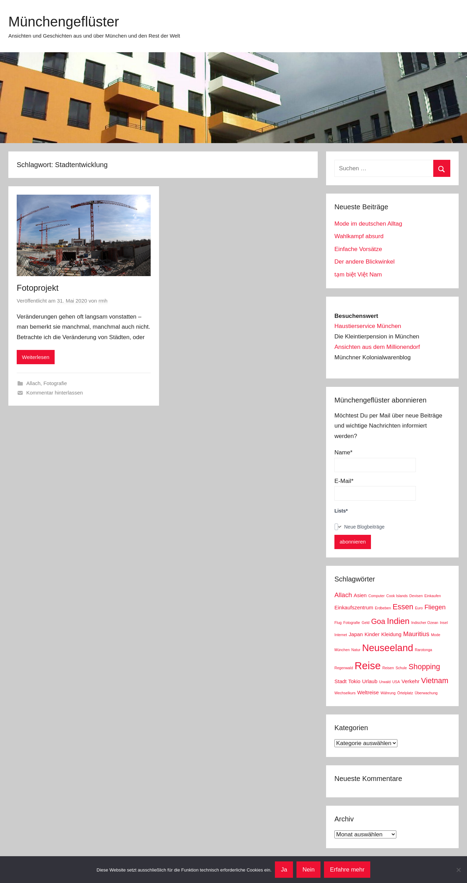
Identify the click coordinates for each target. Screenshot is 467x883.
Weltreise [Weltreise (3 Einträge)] (368, 692)
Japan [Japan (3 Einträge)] (356, 634)
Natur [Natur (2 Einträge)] (356, 650)
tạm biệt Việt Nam (358, 274)
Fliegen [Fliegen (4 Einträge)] (435, 607)
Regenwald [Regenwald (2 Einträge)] (343, 668)
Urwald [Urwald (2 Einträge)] (384, 682)
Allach (33, 383)
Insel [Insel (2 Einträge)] (444, 622)
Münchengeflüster (63, 21)
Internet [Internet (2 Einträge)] (340, 635)
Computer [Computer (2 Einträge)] (376, 596)
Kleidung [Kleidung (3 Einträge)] (391, 634)
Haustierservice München (367, 326)
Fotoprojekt (37, 287)
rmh (103, 301)
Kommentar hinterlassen (54, 393)
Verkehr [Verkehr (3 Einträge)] (411, 681)
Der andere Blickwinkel (364, 261)
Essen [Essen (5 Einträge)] (403, 607)
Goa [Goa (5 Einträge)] (378, 621)
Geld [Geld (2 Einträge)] (366, 622)
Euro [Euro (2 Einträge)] (419, 608)
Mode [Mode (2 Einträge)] (435, 635)
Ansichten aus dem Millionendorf (377, 347)
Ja (284, 869)
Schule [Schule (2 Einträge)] (401, 668)
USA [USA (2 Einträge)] (396, 682)
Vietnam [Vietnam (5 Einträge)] (434, 681)
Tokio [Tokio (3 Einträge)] (354, 681)
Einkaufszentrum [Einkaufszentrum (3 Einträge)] (353, 607)
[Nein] (458, 869)
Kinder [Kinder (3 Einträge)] (371, 634)
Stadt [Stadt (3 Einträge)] (340, 681)
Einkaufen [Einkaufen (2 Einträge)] (433, 596)
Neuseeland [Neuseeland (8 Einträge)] (387, 647)
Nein (308, 869)
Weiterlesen (35, 357)
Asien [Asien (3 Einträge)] (360, 595)
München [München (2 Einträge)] (342, 650)
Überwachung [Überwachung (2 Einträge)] (426, 693)
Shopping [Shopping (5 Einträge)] (424, 667)
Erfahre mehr (347, 869)
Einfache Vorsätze (358, 249)
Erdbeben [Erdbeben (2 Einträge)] (383, 608)
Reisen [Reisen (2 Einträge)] (388, 668)
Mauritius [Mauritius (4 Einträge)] (416, 634)
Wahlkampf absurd (358, 236)
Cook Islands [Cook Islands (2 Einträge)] (397, 596)
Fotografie (55, 383)
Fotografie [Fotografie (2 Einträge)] (351, 622)
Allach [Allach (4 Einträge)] (343, 595)
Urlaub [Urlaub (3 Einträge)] (369, 681)
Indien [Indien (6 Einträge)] (398, 621)
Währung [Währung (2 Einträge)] (387, 693)
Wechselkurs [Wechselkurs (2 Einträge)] (345, 693)
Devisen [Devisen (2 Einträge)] (416, 596)
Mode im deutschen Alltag (368, 223)
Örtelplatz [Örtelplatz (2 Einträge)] (405, 693)
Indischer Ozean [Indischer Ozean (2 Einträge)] (424, 622)
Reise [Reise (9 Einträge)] (368, 665)
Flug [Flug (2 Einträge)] (338, 622)
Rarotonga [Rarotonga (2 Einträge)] (423, 650)
